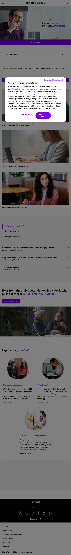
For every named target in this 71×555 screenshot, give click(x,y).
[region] (35, 99)
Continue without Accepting (54, 80)
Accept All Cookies (43, 115)
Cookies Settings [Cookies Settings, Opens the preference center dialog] (27, 114)
